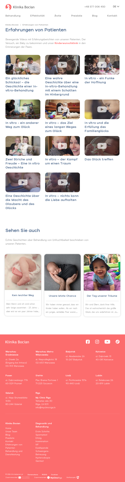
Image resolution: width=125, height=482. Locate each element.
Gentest (40, 461)
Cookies (54, 474)
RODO (44, 474)
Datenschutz (33, 474)
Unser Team (11, 431)
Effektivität (37, 15)
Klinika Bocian (12, 25)
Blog (94, 15)
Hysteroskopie (43, 457)
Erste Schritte (42, 431)
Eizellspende (42, 447)
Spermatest (41, 434)
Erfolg (39, 438)
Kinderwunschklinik (66, 43)
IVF (37, 444)
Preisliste (9, 438)
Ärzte (57, 15)
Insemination (42, 441)
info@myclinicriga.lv (46, 407)
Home (8, 428)
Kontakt (9, 441)
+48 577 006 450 (94, 6)
